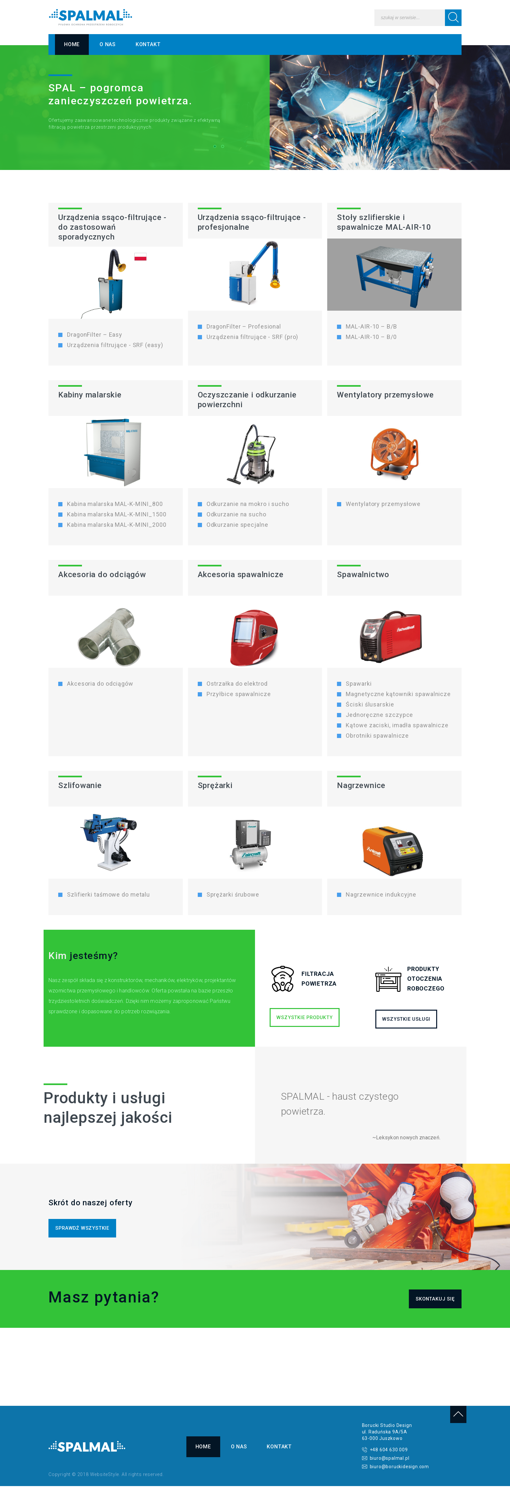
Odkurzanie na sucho (236, 514)
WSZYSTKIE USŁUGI (409, 1019)
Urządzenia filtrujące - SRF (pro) (253, 337)
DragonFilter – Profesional (244, 327)
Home (72, 44)
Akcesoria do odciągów (100, 684)
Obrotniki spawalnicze (377, 736)
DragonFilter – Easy (94, 335)
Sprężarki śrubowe (233, 895)
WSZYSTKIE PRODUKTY (292, 1017)
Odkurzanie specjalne (237, 525)
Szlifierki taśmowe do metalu (108, 895)
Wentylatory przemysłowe (383, 504)
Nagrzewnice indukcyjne (381, 895)
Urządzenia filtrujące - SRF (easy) (115, 345)
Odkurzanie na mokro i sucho (248, 504)
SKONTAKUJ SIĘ (433, 1301)
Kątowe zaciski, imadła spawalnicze (397, 725)
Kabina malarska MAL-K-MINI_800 (115, 504)
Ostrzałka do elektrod (237, 684)
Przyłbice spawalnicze (239, 694)
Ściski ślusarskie (370, 704)
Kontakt (148, 44)
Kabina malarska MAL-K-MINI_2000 (117, 525)
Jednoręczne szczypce (379, 715)
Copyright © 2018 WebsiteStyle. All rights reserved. (106, 1477)
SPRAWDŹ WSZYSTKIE (85, 1229)
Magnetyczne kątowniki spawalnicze (398, 694)
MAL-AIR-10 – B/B (371, 327)
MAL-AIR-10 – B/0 (371, 337)
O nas (108, 44)
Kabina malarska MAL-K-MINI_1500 (117, 514)
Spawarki (358, 684)
